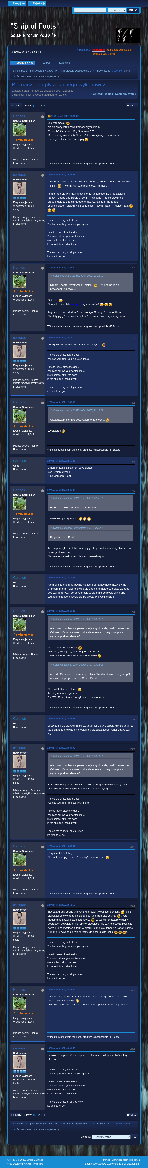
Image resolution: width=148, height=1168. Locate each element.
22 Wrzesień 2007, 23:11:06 (61, 577)
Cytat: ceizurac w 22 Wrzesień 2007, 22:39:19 (78, 410)
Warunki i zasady (120, 1160)
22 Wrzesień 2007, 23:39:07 (61, 748)
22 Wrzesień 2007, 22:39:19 (61, 337)
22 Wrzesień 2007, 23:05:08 (61, 490)
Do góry (16, 1115)
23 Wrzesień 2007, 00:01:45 (61, 1048)
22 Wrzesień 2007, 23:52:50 (61, 905)
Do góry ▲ (135, 1160)
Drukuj (131, 105)
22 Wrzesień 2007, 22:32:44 (61, 267)
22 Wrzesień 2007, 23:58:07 (61, 989)
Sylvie (127, 70)
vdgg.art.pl (98, 50)
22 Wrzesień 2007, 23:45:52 (61, 846)
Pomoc (106, 1160)
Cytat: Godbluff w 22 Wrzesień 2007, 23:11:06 (78, 619)
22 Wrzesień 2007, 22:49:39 (61, 402)
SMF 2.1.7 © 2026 (16, 1160)
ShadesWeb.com (34, 1164)
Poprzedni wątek (102, 93)
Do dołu (16, 105)
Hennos (19, 116)
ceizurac (19, 175)
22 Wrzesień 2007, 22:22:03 (61, 174)
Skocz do (85, 1136)
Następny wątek (125, 93)
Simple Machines (34, 1160)
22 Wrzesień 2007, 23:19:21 (61, 611)
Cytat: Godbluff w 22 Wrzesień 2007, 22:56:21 (78, 498)
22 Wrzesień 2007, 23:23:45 (61, 718)
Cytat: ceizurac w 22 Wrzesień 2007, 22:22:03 (78, 275)
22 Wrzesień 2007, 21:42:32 (65, 116)
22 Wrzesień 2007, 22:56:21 (61, 461)
